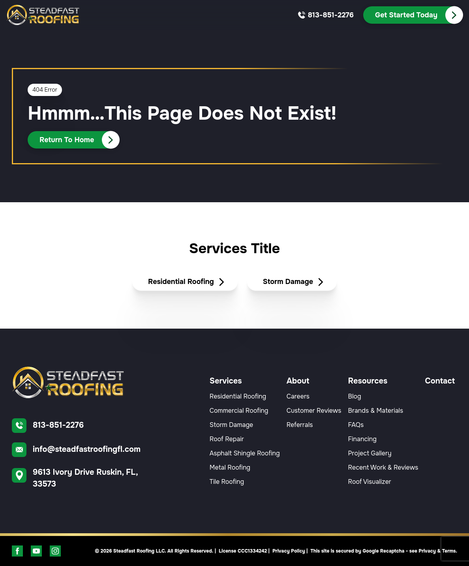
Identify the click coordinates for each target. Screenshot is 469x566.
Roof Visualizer (369, 482)
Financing (362, 439)
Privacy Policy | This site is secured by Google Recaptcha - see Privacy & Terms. (364, 551)
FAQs (356, 425)
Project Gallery (370, 453)
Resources (368, 381)
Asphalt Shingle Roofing (245, 453)
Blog (354, 396)
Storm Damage (231, 425)
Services (226, 381)
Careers (298, 396)
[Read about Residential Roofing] (185, 282)
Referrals (300, 425)
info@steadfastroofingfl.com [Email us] (87, 449)
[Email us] (83, 449)
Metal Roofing (230, 467)
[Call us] (331, 15)
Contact (440, 381)
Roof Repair (227, 439)
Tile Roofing (227, 482)
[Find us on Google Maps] (83, 478)
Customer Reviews (314, 410)
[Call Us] (413, 15)
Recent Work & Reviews (383, 467)
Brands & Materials (375, 410)
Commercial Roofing (239, 410)
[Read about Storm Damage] (292, 282)
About (298, 381)
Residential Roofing (238, 396)
